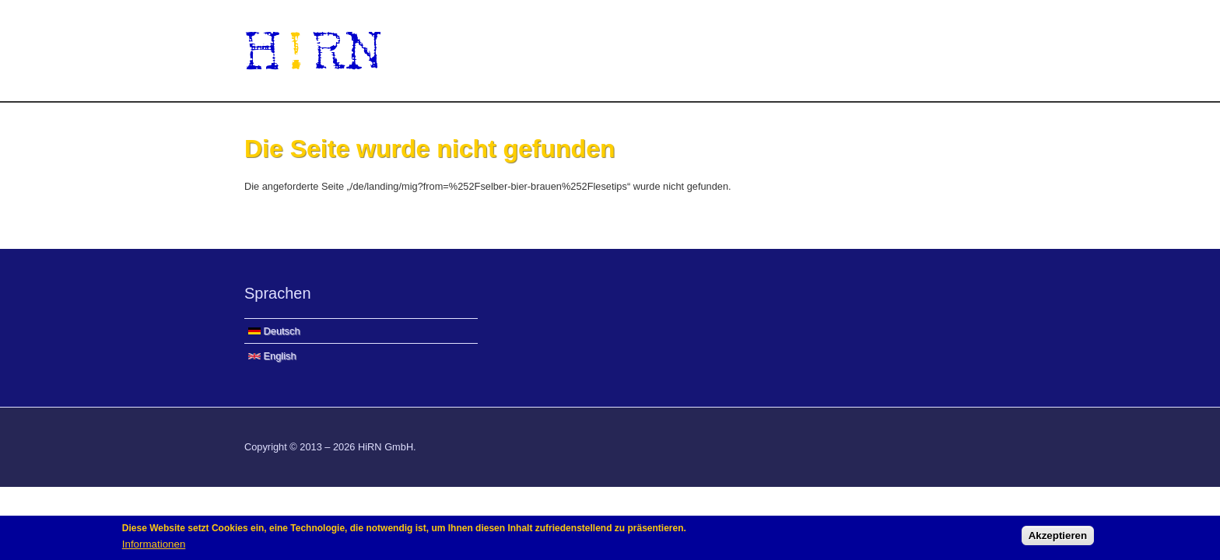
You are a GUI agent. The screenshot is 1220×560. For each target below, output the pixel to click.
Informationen (154, 545)
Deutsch (274, 331)
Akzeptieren (1058, 537)
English (272, 356)
